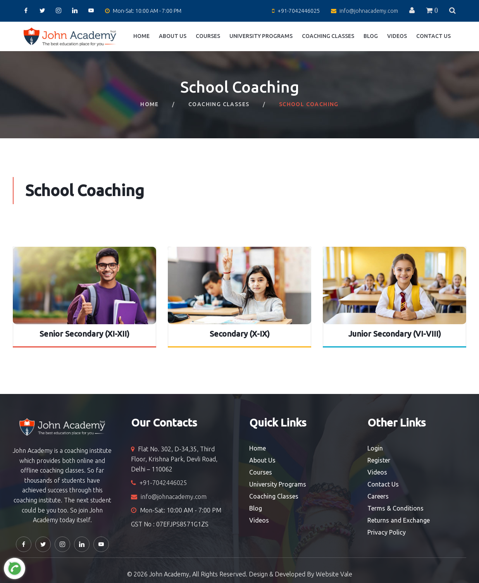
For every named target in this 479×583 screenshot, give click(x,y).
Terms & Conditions (395, 508)
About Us (172, 36)
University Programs (261, 36)
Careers (378, 496)
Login (375, 448)
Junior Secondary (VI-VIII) (394, 333)
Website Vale (334, 574)
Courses (208, 36)
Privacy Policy (386, 532)
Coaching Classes (328, 36)
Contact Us (433, 36)
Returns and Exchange (398, 520)
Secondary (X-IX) (240, 333)
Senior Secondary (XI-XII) (84, 333)
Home (141, 36)
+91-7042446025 (298, 11)
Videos (397, 36)
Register (378, 460)
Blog (371, 36)
